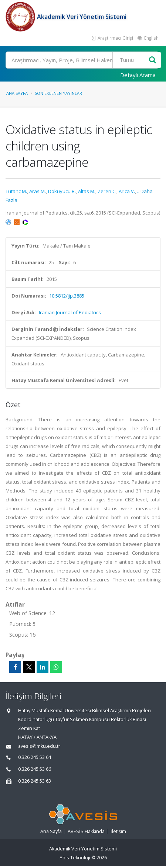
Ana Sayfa (17, 93)
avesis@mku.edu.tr (39, 746)
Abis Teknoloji (75, 858)
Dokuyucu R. (62, 191)
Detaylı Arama (138, 75)
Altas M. (86, 191)
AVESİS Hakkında (86, 831)
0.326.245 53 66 (34, 769)
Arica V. (127, 191)
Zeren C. (107, 191)
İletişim (118, 831)
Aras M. (37, 191)
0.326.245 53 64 (34, 757)
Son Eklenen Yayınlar (58, 93)
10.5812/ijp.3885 (66, 295)
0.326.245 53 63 (34, 781)
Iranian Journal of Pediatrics (70, 312)
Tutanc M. (16, 191)
